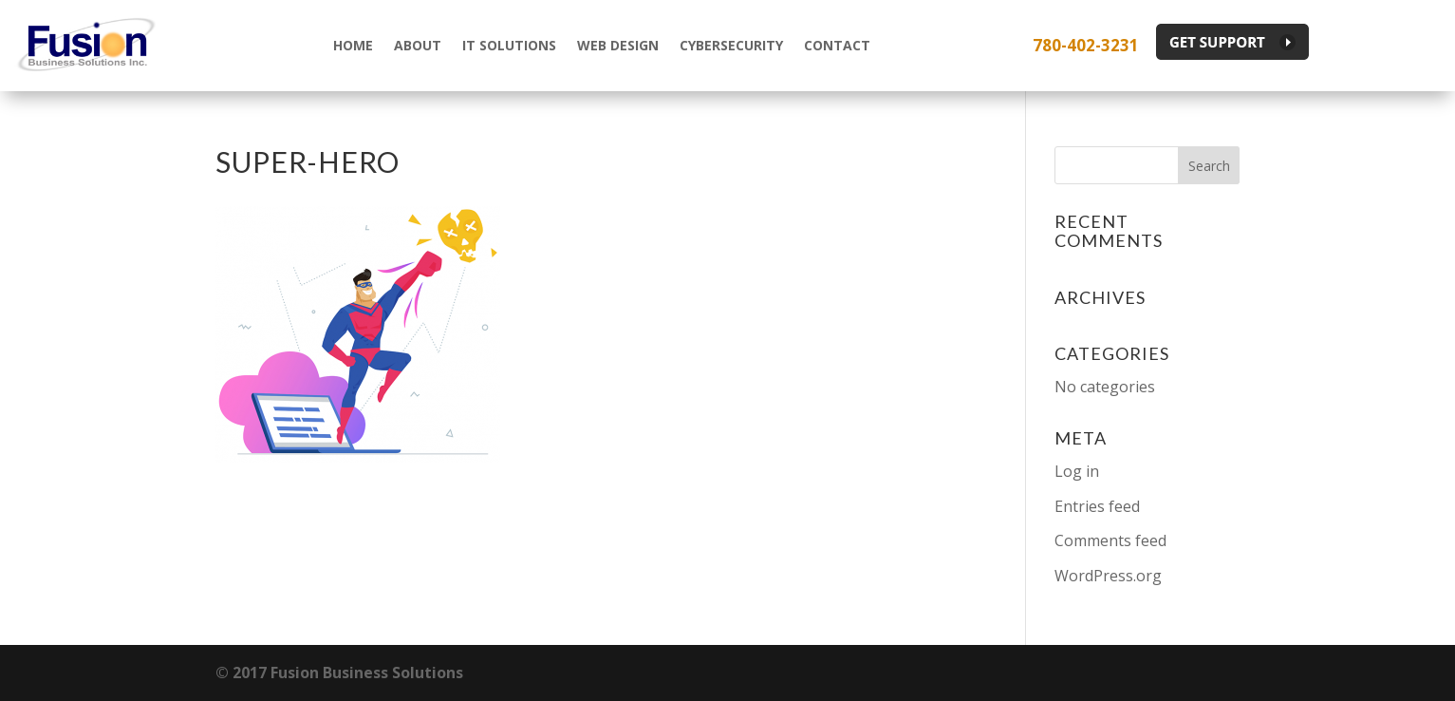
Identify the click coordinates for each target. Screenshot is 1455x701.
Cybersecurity (731, 45)
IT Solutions (509, 45)
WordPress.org (1108, 575)
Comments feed (1110, 540)
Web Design (618, 45)
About (417, 45)
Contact (837, 45)
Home (353, 45)
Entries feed (1097, 506)
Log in (1076, 471)
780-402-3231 (1086, 45)
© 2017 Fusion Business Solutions (339, 672)
